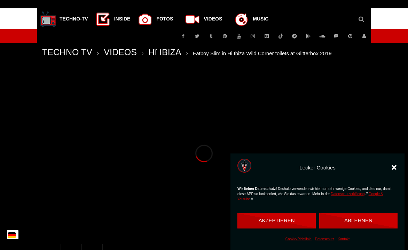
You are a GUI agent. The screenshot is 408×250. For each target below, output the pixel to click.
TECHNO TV (67, 52)
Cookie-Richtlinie (298, 239)
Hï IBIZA (164, 52)
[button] (394, 167)
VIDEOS (120, 52)
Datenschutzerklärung (347, 194)
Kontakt (344, 239)
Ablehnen (358, 220)
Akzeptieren (276, 220)
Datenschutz (325, 239)
